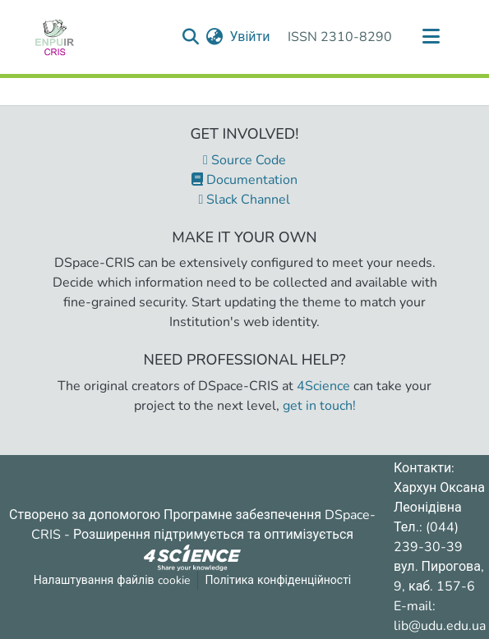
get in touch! (319, 406)
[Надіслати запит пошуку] (190, 37)
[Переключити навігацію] (431, 37)
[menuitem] (214, 37)
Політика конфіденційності (278, 580)
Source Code (244, 160)
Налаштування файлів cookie (112, 580)
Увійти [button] (250, 37)
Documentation (244, 180)
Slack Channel (245, 200)
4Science (323, 386)
